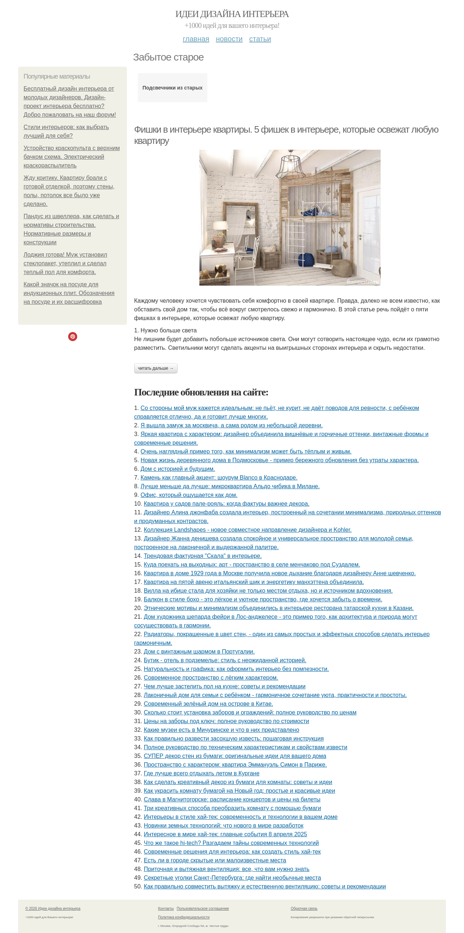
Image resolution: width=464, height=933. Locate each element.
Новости (229, 39)
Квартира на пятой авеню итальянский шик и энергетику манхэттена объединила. (254, 582)
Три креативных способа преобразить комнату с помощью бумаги (232, 808)
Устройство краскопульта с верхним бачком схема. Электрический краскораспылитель (72, 157)
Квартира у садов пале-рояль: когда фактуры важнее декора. (227, 504)
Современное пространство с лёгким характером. (211, 678)
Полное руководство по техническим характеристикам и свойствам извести (245, 747)
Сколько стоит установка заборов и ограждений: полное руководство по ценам (250, 712)
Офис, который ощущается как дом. (189, 495)
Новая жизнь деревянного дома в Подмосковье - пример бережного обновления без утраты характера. (280, 460)
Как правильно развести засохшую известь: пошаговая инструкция (234, 738)
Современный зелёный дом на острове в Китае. (208, 704)
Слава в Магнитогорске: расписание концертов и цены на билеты (232, 799)
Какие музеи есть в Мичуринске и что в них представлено (221, 730)
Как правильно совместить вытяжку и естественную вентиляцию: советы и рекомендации (265, 886)
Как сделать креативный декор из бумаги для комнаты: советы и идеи (238, 782)
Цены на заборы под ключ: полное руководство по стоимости (226, 721)
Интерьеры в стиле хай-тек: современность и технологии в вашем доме (241, 817)
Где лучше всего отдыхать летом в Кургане (202, 773)
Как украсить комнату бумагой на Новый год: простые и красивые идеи (239, 791)
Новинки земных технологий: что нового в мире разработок (223, 825)
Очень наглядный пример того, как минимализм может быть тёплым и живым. (246, 451)
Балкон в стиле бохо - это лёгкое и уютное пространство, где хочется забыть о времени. (263, 599)
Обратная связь (304, 909)
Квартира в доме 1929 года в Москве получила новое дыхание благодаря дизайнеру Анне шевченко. (280, 573)
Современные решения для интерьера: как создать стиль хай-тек (232, 852)
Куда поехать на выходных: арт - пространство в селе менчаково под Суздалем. (252, 564)
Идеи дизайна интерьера (232, 14)
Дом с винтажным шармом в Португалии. (199, 651)
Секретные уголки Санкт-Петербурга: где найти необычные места (232, 878)
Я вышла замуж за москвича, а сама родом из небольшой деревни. (232, 425)
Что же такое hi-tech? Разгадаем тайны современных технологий (231, 843)
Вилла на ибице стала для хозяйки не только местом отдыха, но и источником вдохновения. (268, 591)
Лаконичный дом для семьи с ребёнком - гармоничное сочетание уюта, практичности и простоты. (275, 695)
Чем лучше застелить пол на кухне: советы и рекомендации (225, 686)
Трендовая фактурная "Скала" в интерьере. (203, 556)
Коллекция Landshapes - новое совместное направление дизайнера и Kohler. (248, 530)
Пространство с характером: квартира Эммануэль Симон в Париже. (235, 765)
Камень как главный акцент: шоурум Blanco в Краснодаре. (219, 477)
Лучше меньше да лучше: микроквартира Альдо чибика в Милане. (230, 486)
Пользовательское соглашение (203, 909)
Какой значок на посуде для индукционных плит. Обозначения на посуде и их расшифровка (69, 293)
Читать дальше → (156, 368)
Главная (196, 39)
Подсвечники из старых (172, 88)
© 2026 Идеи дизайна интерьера (52, 909)
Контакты (166, 909)
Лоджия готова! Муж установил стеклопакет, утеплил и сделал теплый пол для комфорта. (65, 263)
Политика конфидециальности (184, 917)
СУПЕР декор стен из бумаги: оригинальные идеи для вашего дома (235, 756)
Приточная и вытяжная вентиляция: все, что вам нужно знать (227, 869)
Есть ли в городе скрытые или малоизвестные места (215, 860)
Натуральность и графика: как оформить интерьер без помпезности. (236, 669)
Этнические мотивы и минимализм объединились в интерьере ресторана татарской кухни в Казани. (279, 608)
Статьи (260, 39)
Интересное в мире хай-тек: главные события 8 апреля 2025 (225, 834)
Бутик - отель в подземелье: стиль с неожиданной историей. (225, 660)
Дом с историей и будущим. (178, 469)
